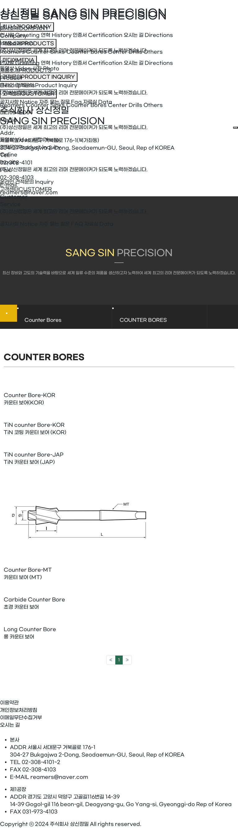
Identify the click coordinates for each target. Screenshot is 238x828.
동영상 (15, 140)
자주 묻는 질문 (61, 224)
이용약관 (9, 703)
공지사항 (19, 224)
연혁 (56, 63)
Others (153, 105)
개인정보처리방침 (18, 710)
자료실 (98, 224)
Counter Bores (86, 105)
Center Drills (125, 105)
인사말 (20, 63)
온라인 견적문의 (27, 182)
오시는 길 (148, 63)
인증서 (97, 63)
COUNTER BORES (143, 320)
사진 (45, 140)
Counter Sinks (45, 105)
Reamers (12, 105)
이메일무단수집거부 (21, 718)
